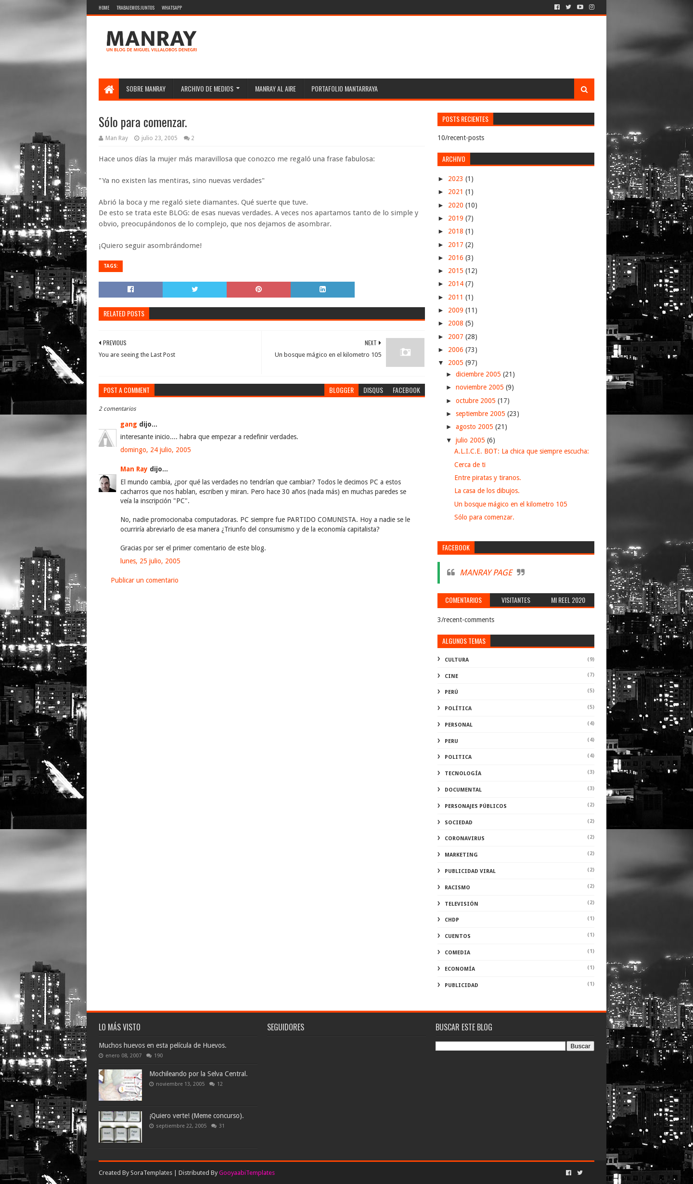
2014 (456, 283)
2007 (456, 336)
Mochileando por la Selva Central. (198, 1074)
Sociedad (459, 823)
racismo (457, 888)
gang (128, 424)
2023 (456, 178)
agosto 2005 (475, 426)
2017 (456, 244)
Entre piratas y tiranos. (487, 477)
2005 (456, 362)
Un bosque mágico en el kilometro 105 (510, 504)
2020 (456, 205)
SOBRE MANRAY (146, 88)
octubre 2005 (477, 400)
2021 (456, 191)
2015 (456, 270)
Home (104, 7)
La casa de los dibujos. (487, 490)
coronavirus (465, 838)
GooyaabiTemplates (247, 1172)
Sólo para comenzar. (484, 517)
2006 (456, 349)
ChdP (452, 920)
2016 (456, 257)
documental (463, 790)
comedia (457, 953)
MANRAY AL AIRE (275, 88)
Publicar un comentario (145, 580)
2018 (456, 231)
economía (460, 969)
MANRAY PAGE (486, 572)
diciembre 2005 (479, 374)
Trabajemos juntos (135, 7)
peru (451, 741)
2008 (456, 323)
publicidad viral (470, 871)
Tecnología (463, 773)
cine (451, 676)
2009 (456, 310)
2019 (456, 218)
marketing (461, 855)
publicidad (461, 985)
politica (458, 757)
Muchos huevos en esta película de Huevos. (163, 1045)
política (458, 708)
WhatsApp (172, 7)
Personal (459, 725)
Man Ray (134, 469)
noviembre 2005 (481, 387)
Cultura (457, 660)
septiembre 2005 (481, 413)
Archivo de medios (207, 88)
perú (451, 692)
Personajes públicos (476, 806)
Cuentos (458, 936)
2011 (456, 297)
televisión (461, 904)
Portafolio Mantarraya (344, 88)
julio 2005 (471, 440)
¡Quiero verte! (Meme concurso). (196, 1115)
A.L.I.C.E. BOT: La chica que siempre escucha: (521, 451)
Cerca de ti (470, 464)
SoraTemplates (151, 1172)
